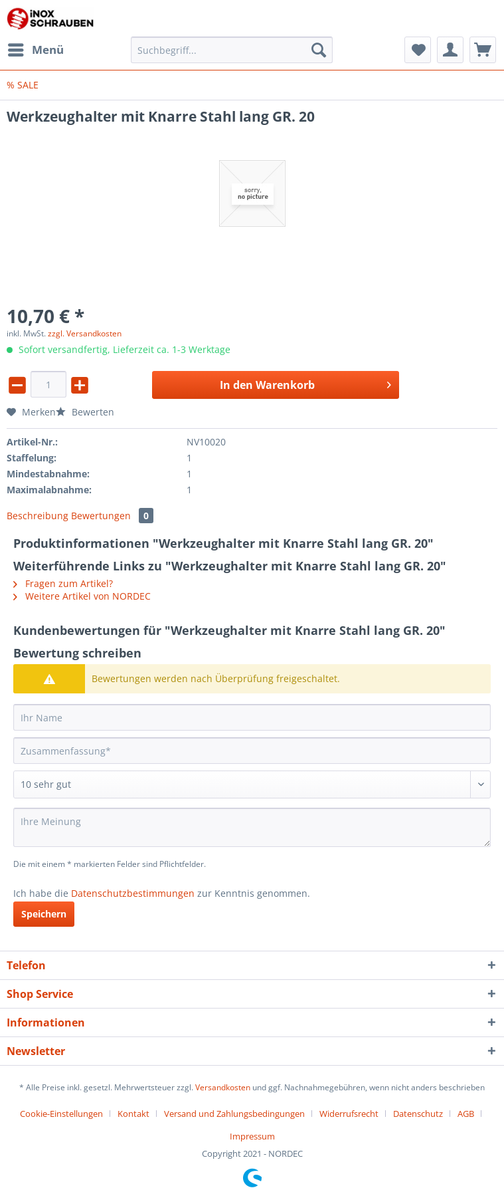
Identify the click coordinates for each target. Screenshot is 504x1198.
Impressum (252, 1136)
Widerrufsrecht (348, 1114)
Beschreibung (37, 515)
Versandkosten (222, 1087)
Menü (36, 48)
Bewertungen (112, 515)
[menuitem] (35, 50)
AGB (466, 1114)
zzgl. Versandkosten (85, 333)
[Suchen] (319, 50)
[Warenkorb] (482, 50)
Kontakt (133, 1114)
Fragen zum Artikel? (63, 583)
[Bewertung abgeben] (252, 784)
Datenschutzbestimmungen (133, 893)
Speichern (43, 913)
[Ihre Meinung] (252, 827)
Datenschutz (418, 1114)
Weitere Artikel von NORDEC (82, 596)
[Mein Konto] (450, 50)
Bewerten (85, 412)
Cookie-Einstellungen (61, 1114)
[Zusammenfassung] (252, 750)
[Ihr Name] (252, 717)
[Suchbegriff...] (232, 50)
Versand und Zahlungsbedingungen (234, 1114)
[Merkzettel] (417, 50)
